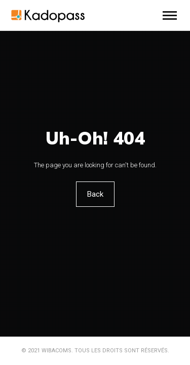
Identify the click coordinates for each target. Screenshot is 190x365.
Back (95, 194)
